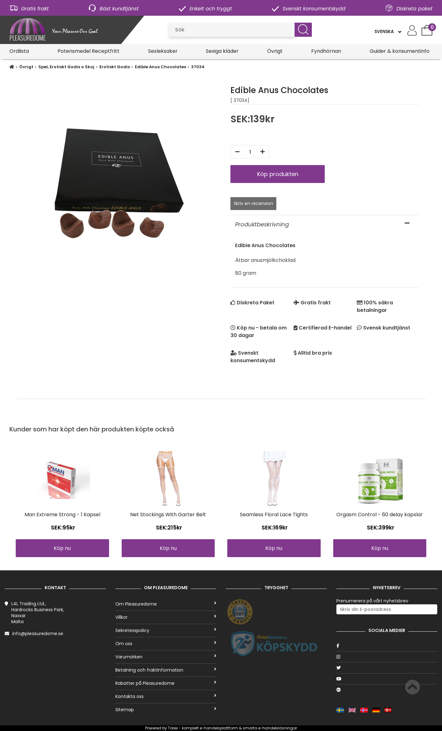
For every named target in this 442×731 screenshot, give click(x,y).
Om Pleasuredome (166, 604)
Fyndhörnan (326, 51)
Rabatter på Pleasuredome (166, 683)
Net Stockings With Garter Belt (168, 514)
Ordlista (19, 51)
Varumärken (166, 657)
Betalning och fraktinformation (166, 670)
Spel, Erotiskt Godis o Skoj (66, 67)
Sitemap (166, 709)
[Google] (387, 689)
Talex (173, 728)
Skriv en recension (253, 203)
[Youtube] (387, 678)
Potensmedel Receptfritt (88, 51)
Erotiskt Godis (114, 67)
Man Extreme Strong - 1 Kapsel (62, 514)
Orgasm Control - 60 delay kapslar (379, 514)
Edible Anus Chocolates (160, 67)
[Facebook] (387, 645)
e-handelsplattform (219, 728)
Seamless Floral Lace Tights (274, 514)
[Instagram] (387, 656)
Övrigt (275, 51)
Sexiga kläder (222, 51)
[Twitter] (387, 667)
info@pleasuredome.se (37, 633)
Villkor (166, 617)
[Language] (388, 31)
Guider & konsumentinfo (399, 51)
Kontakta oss (166, 696)
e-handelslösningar (277, 728)
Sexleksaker (163, 51)
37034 (198, 67)
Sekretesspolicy (166, 630)
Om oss (166, 643)
